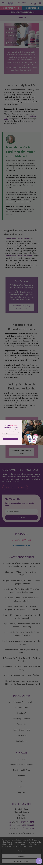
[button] (39, 861)
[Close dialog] (41, 422)
